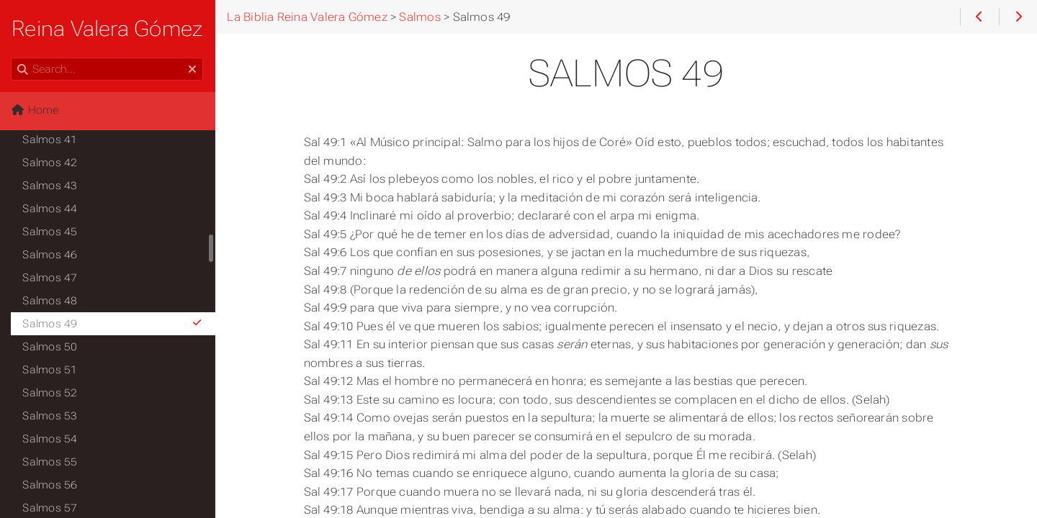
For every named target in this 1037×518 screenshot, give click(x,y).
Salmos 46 (50, 254)
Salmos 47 (50, 277)
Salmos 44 (50, 208)
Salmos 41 (50, 139)
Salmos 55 (50, 461)
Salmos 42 (50, 162)
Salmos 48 (50, 300)
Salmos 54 (50, 438)
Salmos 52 (50, 392)
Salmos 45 (50, 231)
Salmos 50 (50, 346)
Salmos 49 (113, 323)
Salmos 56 (50, 484)
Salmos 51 (50, 369)
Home (35, 110)
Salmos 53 (50, 415)
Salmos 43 (50, 185)
